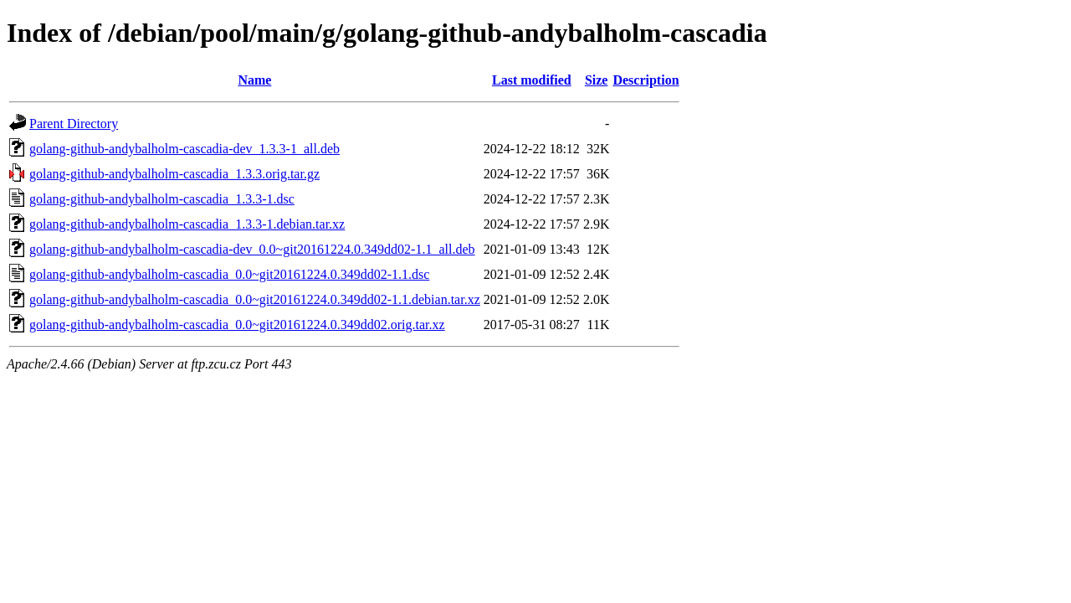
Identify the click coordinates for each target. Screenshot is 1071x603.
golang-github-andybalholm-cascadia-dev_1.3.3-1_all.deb (184, 149)
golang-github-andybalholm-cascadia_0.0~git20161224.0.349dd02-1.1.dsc (229, 274)
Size (596, 80)
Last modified (531, 80)
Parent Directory (73, 123)
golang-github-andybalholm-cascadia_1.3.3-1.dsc (162, 199)
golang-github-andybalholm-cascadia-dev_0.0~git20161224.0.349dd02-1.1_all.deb (252, 249)
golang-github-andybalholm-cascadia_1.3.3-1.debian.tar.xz (187, 224)
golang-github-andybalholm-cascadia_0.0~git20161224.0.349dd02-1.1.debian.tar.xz (254, 299)
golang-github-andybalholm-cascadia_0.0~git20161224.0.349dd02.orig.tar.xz (237, 324)
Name (254, 80)
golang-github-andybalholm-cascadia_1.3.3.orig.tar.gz (174, 174)
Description (645, 80)
